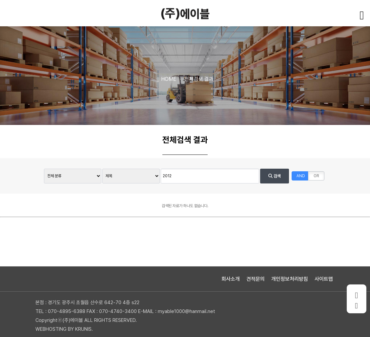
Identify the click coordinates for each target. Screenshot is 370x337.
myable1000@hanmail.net (186, 311)
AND (301, 176)
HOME (166, 79)
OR (316, 176)
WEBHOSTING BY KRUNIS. (64, 329)
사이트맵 (324, 279)
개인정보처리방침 (289, 279)
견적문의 (255, 279)
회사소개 (230, 279)
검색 (274, 176)
